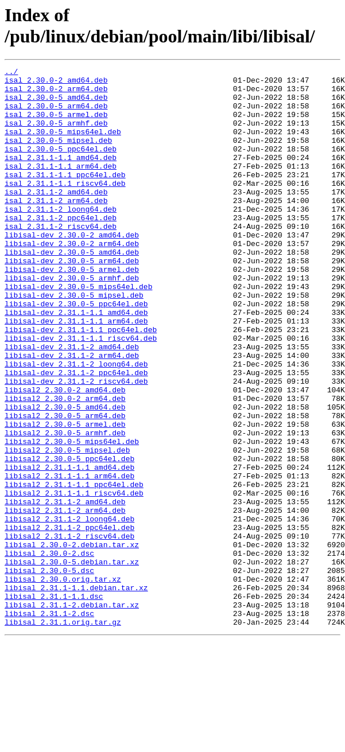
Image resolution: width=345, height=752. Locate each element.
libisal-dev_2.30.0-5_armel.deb (72, 310)
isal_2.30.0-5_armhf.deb (56, 135)
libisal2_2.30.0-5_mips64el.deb (72, 517)
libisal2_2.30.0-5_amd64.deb (65, 475)
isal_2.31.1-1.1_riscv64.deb (65, 207)
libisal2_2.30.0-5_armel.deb (65, 496)
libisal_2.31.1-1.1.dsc (54, 703)
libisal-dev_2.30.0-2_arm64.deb (72, 279)
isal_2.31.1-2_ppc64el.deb (61, 248)
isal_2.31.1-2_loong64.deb (61, 238)
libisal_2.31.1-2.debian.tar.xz (72, 713)
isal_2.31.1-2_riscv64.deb (61, 259)
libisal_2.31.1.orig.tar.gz (63, 733)
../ (11, 73)
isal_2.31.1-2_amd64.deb (56, 217)
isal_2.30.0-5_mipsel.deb (58, 155)
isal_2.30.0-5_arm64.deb (56, 114)
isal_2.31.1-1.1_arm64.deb (61, 186)
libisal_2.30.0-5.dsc (49, 672)
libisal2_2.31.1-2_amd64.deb (65, 589)
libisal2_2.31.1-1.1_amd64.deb (69, 548)
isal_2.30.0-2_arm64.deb (56, 93)
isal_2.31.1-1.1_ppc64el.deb (65, 197)
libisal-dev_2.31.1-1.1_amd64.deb (76, 362)
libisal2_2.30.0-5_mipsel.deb (67, 527)
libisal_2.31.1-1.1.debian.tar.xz (76, 692)
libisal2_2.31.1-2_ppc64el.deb (69, 620)
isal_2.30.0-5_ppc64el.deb (61, 166)
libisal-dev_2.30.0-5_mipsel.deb (74, 341)
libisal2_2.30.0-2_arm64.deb (65, 465)
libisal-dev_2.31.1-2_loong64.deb (76, 424)
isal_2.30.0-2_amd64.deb (56, 83)
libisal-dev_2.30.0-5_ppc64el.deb (76, 351)
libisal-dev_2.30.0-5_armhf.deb (72, 320)
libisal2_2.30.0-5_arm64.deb (65, 486)
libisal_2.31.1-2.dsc (49, 723)
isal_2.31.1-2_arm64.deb (56, 228)
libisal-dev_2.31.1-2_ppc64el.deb (76, 434)
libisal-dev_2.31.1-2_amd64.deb (72, 403)
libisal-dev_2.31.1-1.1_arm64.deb (76, 372)
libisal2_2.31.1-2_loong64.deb (69, 610)
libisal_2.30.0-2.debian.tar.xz (72, 641)
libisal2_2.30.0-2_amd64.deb (65, 455)
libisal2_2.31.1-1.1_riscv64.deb (74, 579)
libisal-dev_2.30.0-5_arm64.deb (72, 300)
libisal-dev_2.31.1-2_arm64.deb (72, 413)
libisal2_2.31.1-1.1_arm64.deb (69, 558)
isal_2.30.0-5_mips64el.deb (63, 145)
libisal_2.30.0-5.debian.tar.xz (72, 661)
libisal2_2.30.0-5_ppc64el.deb (69, 537)
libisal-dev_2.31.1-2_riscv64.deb (76, 444)
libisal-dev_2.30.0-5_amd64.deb (72, 290)
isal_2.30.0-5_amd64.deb (56, 104)
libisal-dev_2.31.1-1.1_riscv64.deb (81, 393)
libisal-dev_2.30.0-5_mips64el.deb (78, 331)
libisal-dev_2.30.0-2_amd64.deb (72, 269)
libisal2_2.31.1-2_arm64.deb (65, 599)
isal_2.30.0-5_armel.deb (56, 124)
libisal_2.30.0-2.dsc (49, 651)
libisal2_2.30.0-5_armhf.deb (65, 506)
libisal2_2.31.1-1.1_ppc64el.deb (74, 568)
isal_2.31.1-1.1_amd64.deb (61, 176)
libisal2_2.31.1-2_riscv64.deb (69, 630)
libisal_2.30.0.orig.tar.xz (63, 682)
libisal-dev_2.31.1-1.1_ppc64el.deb (81, 382)
